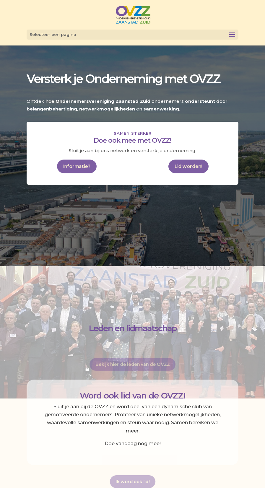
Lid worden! (188, 166)
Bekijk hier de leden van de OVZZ (132, 364)
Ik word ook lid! (132, 481)
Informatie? (76, 166)
